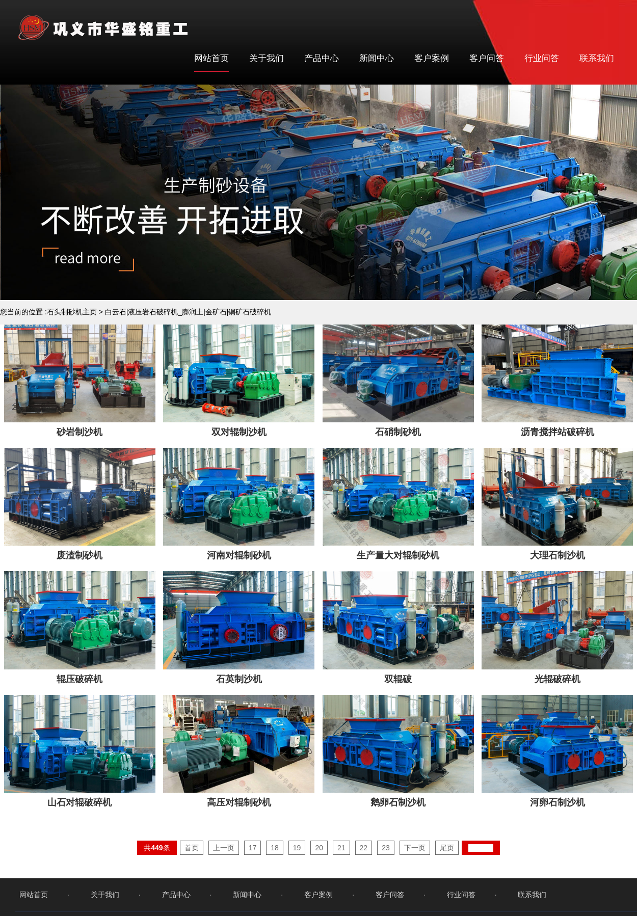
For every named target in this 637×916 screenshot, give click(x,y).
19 (297, 863)
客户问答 (486, 58)
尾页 (447, 863)
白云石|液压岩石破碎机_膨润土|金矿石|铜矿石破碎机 (188, 312)
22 (364, 863)
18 (275, 863)
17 (253, 863)
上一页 (223, 863)
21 (341, 863)
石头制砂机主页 (72, 312)
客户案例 (431, 58)
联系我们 (596, 58)
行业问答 (541, 58)
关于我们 (266, 58)
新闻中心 (376, 58)
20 (319, 863)
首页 (191, 863)
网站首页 (211, 58)
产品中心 (321, 58)
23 (386, 863)
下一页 (415, 863)
